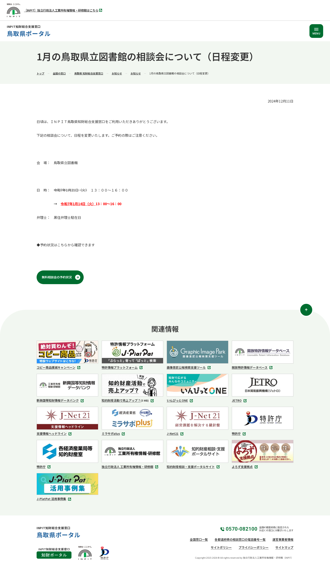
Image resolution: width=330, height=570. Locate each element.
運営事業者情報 (282, 539)
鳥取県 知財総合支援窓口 (88, 73)
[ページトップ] (306, 310)
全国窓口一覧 (199, 539)
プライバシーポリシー (254, 547)
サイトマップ (284, 547)
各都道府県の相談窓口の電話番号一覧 (240, 539)
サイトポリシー (221, 547)
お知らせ (117, 73)
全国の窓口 (59, 73)
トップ (40, 73)
